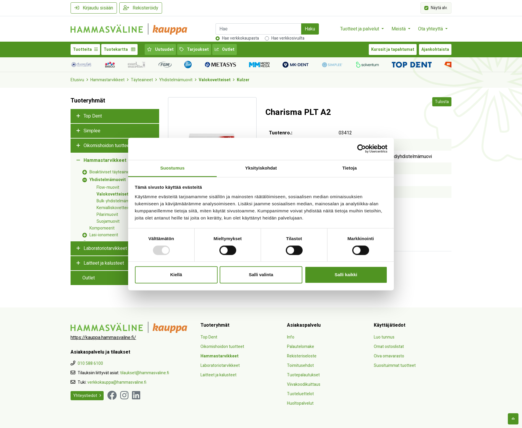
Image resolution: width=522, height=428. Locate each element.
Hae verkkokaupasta (240, 38)
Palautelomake (300, 347)
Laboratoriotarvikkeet (105, 248)
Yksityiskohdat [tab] (261, 167)
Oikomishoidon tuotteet (107, 145)
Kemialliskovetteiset (115, 208)
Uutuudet (160, 49)
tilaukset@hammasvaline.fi (144, 373)
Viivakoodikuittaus (303, 384)
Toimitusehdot (300, 365)
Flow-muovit (108, 187)
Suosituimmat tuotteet (395, 365)
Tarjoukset (194, 49)
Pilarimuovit (107, 214)
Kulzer (243, 80)
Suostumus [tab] (172, 167)
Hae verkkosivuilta (287, 38)
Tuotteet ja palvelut (360, 28)
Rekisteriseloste (302, 356)
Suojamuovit (108, 221)
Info (290, 337)
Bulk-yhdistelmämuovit (117, 201)
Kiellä (176, 274)
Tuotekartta (119, 49)
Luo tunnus (384, 337)
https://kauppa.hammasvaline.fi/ (103, 337)
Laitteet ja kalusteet (104, 263)
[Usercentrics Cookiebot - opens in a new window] (361, 148)
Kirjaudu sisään (93, 8)
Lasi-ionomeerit (103, 235)
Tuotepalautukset (303, 375)
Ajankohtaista (435, 49)
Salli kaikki (346, 274)
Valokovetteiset (215, 80)
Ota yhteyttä (431, 28)
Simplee (92, 130)
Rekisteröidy (140, 8)
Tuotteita (85, 49)
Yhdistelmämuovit (176, 80)
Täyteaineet (142, 80)
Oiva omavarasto (389, 356)
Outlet (224, 49)
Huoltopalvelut (300, 403)
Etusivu (77, 80)
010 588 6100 (90, 363)
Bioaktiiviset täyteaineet (111, 172)
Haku (310, 28)
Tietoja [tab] (349, 167)
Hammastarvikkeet (107, 80)
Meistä (399, 28)
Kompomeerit (102, 228)
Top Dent (93, 116)
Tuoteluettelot (300, 394)
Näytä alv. (439, 7)
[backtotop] (513, 418)
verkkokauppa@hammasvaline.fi (116, 382)
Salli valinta (261, 274)
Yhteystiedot (87, 396)
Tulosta (442, 102)
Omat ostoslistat (389, 347)
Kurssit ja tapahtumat (392, 49)
